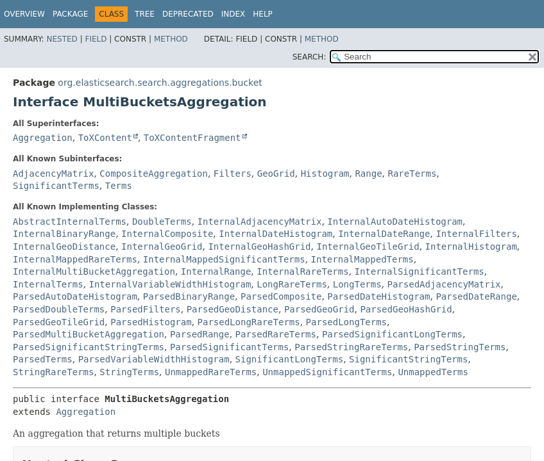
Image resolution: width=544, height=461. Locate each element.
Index (233, 14)
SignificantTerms (56, 186)
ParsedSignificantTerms (229, 347)
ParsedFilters (145, 309)
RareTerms (412, 173)
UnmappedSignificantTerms (327, 372)
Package (70, 14)
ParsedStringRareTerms (351, 347)
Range (368, 173)
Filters (232, 173)
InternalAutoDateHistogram (395, 221)
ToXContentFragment (192, 138)
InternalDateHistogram (275, 234)
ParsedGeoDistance (232, 309)
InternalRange (216, 271)
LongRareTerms (292, 284)
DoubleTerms (162, 221)
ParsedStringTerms (460, 347)
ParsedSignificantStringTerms (88, 347)
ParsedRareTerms (275, 334)
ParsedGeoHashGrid (406, 309)
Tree (145, 14)
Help (263, 14)
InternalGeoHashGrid (259, 246)
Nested (61, 39)
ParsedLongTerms (346, 322)
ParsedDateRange (476, 296)
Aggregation (42, 138)
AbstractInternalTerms (69, 221)
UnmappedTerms (433, 372)
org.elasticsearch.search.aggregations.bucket (160, 82)
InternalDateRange (384, 234)
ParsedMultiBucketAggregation (88, 334)
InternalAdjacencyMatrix (260, 221)
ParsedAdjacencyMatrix (444, 284)
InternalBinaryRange (64, 234)
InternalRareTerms (302, 271)
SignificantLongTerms (289, 359)
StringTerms (129, 372)
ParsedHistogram (150, 322)
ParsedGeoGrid (319, 309)
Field (95, 39)
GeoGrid (276, 173)
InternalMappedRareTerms (75, 259)
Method (171, 39)
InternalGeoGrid (161, 246)
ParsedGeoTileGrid (59, 322)
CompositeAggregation (153, 173)
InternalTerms (48, 284)
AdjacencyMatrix (53, 173)
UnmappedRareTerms (211, 372)
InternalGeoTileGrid (367, 246)
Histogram (325, 173)
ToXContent (105, 138)
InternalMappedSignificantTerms (224, 259)
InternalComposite (167, 234)
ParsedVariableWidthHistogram (154, 359)
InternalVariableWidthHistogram (170, 284)
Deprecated (188, 14)
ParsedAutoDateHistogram (75, 296)
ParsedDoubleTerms (59, 309)
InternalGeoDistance (64, 246)
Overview (24, 14)
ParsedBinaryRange (189, 296)
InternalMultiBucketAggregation (94, 271)
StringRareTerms (53, 372)
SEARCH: (310, 57)
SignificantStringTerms (408, 359)
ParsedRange (200, 334)
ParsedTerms (42, 359)
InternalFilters (476, 234)
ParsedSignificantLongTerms (392, 334)
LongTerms (357, 284)
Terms (118, 186)
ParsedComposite (281, 296)
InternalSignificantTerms (419, 271)
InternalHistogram (471, 246)
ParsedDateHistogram (378, 296)
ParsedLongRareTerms (249, 322)
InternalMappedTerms (362, 259)
